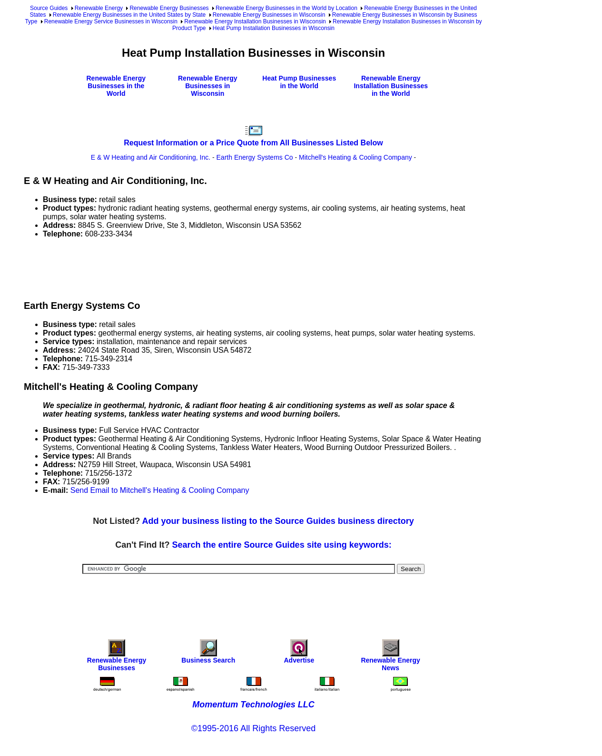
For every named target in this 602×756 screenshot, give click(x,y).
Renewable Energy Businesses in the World (116, 85)
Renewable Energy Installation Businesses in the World (391, 85)
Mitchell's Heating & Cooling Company (355, 157)
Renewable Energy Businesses (168, 8)
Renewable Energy (99, 8)
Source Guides (49, 8)
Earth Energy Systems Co (255, 157)
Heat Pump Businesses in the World (299, 82)
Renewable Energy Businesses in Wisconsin (269, 14)
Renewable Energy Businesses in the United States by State (129, 14)
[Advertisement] (197, 267)
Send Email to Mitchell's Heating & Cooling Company (159, 490)
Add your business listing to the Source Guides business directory (278, 521)
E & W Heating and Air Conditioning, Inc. (150, 157)
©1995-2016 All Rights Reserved (253, 728)
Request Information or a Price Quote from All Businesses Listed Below (253, 143)
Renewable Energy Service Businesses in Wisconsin (111, 21)
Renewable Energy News (390, 658)
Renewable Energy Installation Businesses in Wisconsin (255, 21)
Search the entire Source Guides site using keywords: (282, 545)
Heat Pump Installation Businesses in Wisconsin (274, 28)
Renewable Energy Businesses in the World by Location (286, 8)
